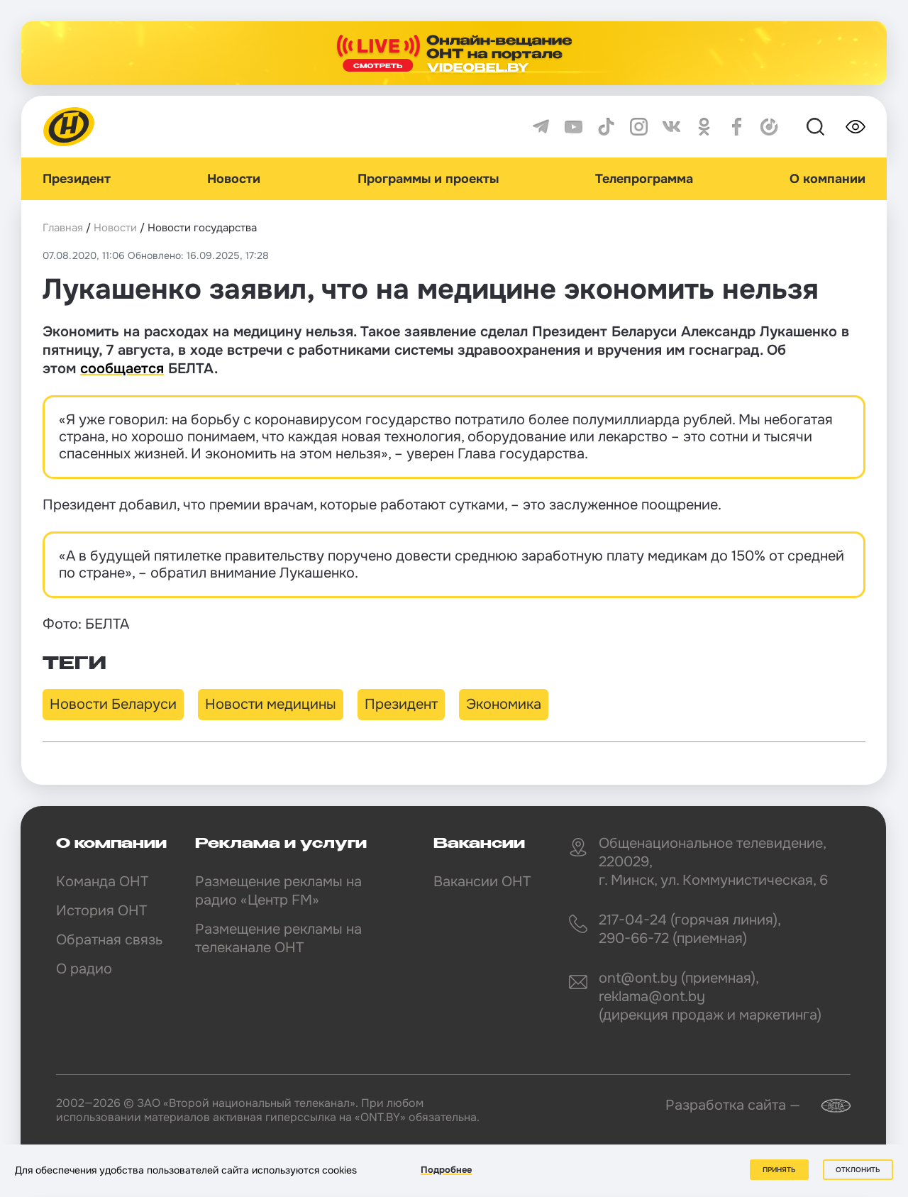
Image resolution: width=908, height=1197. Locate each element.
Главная (63, 228)
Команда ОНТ (102, 881)
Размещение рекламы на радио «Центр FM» (278, 891)
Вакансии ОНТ (482, 881)
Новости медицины (270, 704)
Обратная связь (109, 940)
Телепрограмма (644, 179)
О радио (84, 969)
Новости (233, 179)
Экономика (503, 704)
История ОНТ (101, 911)
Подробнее (446, 1170)
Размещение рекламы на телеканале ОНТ (278, 938)
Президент (77, 179)
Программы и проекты (428, 179)
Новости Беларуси (113, 704)
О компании (827, 179)
